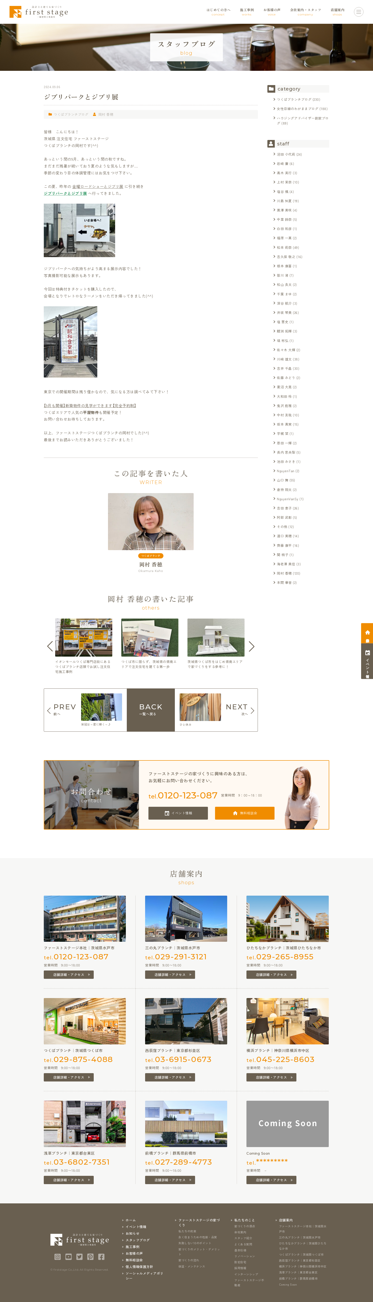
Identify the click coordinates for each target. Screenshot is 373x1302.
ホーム (131, 1220)
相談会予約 (367, 636)
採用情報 (240, 1268)
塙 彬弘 (282, 340)
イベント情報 (182, 813)
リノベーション (244, 1256)
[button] (50, 646)
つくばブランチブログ (71, 114)
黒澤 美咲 (284, 210)
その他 (282, 526)
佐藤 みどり (286, 377)
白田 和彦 (284, 228)
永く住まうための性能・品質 (197, 1237)
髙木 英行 (284, 172)
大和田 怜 (284, 396)
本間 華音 (284, 582)
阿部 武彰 (284, 517)
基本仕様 (240, 1250)
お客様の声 (134, 1253)
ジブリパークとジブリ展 (65, 193)
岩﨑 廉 (282, 163)
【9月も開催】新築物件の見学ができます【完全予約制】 (90, 405)
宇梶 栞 (282, 433)
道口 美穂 (284, 535)
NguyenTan (285, 470)
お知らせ (132, 1233)
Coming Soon (288, 1284)
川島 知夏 (284, 200)
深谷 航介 (284, 303)
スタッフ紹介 (243, 1238)
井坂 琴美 (284, 312)
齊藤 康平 (284, 545)
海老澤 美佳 (286, 564)
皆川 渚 (282, 275)
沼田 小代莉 (286, 154)
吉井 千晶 (284, 368)
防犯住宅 (240, 1262)
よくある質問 (243, 1244)
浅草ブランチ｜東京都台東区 (298, 1272)
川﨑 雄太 (284, 359)
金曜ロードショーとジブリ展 (97, 186)
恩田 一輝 (284, 443)
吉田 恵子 (284, 508)
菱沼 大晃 (284, 386)
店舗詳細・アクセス (68, 974)
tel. (183, 795)
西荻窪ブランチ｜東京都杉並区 (300, 1260)
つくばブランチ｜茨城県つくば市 (301, 1254)
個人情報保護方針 (139, 1266)
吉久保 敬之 (286, 256)
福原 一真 (284, 237)
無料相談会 (248, 813)
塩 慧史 (282, 321)
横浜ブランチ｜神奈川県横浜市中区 (303, 1266)
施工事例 (132, 1246)
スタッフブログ (138, 1240)
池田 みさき (286, 461)
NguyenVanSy (288, 498)
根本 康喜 (284, 266)
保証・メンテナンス (191, 1266)
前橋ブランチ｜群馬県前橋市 (298, 1278)
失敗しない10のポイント (194, 1243)
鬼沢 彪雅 (284, 405)
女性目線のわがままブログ (297, 108)
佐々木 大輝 (286, 349)
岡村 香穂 (105, 114)
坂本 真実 (284, 424)
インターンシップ (246, 1274)
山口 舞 (282, 480)
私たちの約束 (187, 1231)
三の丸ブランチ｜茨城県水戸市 (300, 1237)
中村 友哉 (284, 415)
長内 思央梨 (286, 452)
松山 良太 (284, 284)
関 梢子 (282, 554)
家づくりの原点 (244, 1226)
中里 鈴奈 (284, 219)
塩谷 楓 (282, 191)
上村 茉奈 (284, 182)
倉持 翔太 (284, 489)
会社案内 (240, 1232)
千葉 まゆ (284, 294)
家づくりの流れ (188, 1260)
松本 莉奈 (284, 247)
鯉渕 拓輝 (284, 331)
